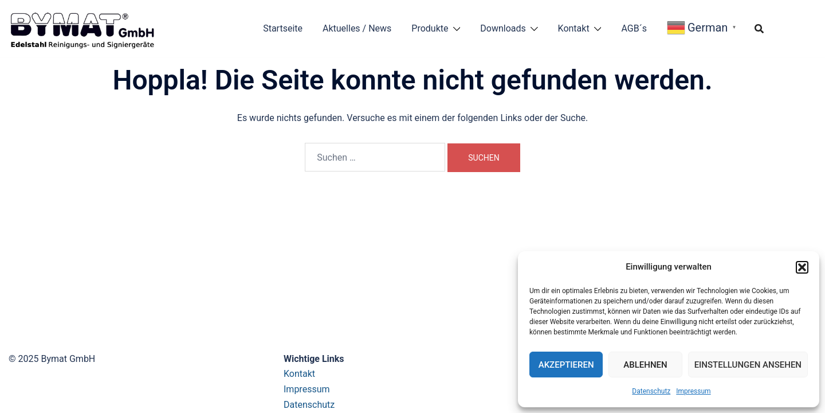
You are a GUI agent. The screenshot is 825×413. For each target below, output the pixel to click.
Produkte (429, 28)
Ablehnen (645, 365)
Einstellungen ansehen (748, 365)
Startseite (282, 28)
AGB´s (634, 28)
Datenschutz (651, 391)
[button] (802, 267)
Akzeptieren (566, 365)
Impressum (693, 391)
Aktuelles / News (357, 28)
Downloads (502, 28)
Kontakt (574, 28)
